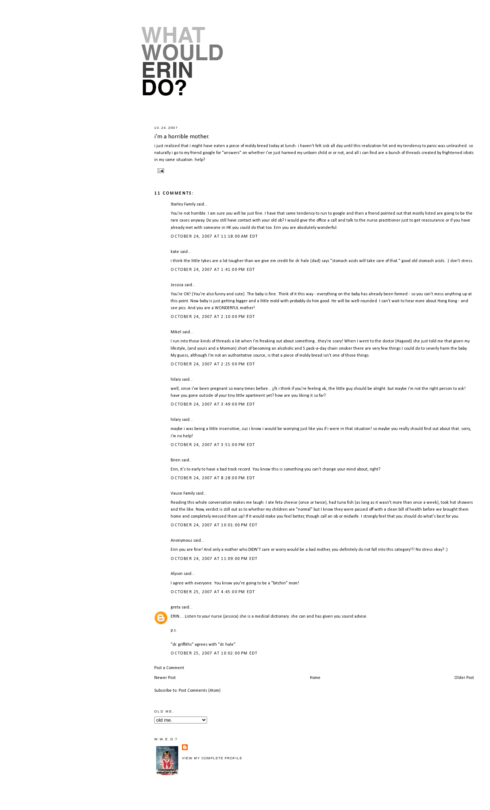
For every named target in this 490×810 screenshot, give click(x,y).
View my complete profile (212, 758)
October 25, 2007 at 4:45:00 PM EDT (213, 592)
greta (175, 607)
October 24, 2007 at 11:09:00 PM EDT (214, 559)
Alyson (177, 574)
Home (315, 678)
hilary (176, 379)
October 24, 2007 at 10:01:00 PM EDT (214, 525)
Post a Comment (169, 668)
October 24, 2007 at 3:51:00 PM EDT (213, 445)
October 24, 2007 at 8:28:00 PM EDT (213, 478)
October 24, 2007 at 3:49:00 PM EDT (213, 404)
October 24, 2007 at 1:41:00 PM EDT (213, 270)
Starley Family (183, 204)
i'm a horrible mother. (181, 137)
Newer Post (165, 678)
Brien (175, 460)
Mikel (176, 332)
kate (175, 252)
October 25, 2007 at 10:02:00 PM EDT (214, 653)
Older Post (464, 678)
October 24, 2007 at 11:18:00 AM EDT (214, 236)
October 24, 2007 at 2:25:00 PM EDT (213, 364)
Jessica (177, 285)
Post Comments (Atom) (200, 690)
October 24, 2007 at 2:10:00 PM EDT (213, 317)
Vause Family (183, 493)
